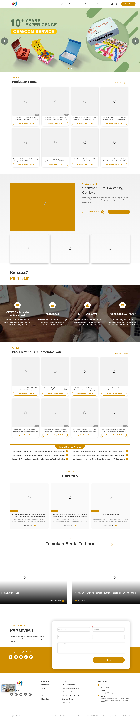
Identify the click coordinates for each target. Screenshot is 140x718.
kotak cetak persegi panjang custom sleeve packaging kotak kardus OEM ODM (55, 160)
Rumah (51, 4)
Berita (92, 4)
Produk (71, 4)
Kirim (109, 660)
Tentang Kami (61, 4)
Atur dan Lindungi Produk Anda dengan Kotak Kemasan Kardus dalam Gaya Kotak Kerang (55, 389)
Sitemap (23, 716)
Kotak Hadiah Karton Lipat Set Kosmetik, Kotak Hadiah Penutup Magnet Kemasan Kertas (55, 119)
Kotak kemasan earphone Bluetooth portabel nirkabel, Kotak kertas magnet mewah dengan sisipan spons (55, 430)
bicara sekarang (119, 212)
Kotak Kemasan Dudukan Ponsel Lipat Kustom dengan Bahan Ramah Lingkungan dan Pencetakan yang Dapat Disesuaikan (26, 119)
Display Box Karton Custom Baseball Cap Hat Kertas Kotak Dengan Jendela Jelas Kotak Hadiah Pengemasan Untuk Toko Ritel (84, 430)
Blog (42, 695)
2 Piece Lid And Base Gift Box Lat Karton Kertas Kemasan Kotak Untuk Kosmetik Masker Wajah (114, 119)
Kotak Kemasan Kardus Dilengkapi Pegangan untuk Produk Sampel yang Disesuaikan (84, 389)
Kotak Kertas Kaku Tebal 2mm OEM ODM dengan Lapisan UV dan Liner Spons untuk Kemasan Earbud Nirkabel (26, 389)
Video (85, 4)
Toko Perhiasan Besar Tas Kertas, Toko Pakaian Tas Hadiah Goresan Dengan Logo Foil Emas (85, 160)
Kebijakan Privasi (15, 716)
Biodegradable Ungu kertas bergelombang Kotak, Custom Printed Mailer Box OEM (114, 160)
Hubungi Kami (101, 4)
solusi (78, 4)
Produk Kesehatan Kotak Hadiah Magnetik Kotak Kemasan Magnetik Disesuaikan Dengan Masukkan (85, 119)
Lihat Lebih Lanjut (121, 83)
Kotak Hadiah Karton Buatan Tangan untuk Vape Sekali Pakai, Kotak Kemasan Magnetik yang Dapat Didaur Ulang (25, 430)
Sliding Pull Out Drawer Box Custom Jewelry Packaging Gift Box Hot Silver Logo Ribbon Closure (25, 160)
